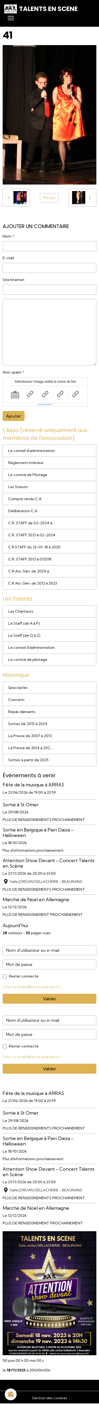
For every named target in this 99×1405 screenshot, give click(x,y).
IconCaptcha (44, 404)
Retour (49, 197)
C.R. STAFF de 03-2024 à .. (31, 523)
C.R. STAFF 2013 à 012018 (29, 559)
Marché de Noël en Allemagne (36, 899)
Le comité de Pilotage (27, 474)
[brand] (41, 9)
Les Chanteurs (20, 611)
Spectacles (18, 687)
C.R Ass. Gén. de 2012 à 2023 (32, 583)
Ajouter (13, 416)
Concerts (16, 699)
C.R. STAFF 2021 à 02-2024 (31, 535)
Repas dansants (21, 711)
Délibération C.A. (23, 511)
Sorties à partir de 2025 (28, 760)
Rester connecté (24, 976)
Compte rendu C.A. (25, 498)
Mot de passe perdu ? (45, 987)
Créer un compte (15, 987)
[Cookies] (11, 1394)
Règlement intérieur (26, 462)
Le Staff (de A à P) (24, 623)
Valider (49, 998)
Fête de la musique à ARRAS (33, 784)
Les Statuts (18, 486)
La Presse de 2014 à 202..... (31, 747)
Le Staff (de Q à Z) (24, 635)
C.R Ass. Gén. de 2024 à (28, 571)
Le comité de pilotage (27, 659)
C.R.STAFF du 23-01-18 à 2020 (34, 547)
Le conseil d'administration (31, 450)
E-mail (8, 258)
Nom (7, 236)
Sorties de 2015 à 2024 (28, 723)
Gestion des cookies (49, 1398)
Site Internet (14, 279)
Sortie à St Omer (21, 804)
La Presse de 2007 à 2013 (30, 735)
